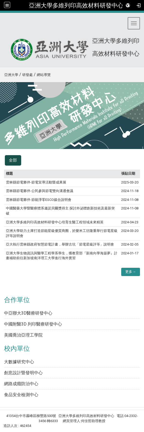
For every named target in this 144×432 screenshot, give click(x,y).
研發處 (27, 75)
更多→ (130, 272)
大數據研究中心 (19, 361)
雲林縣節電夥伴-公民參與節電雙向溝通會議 (39, 191)
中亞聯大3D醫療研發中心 (28, 313)
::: (2, 74)
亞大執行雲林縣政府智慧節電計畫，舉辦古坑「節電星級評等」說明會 (60, 244)
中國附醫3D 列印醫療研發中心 (33, 324)
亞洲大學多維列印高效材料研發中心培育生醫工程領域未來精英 (55, 222)
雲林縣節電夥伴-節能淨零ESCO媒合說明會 (38, 200)
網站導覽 (44, 75)
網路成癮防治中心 (21, 383)
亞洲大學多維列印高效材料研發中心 (76, 5)
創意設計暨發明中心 (23, 372)
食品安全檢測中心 (21, 394)
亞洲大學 (11, 75)
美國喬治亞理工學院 (23, 335)
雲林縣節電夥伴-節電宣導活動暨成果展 (36, 182)
